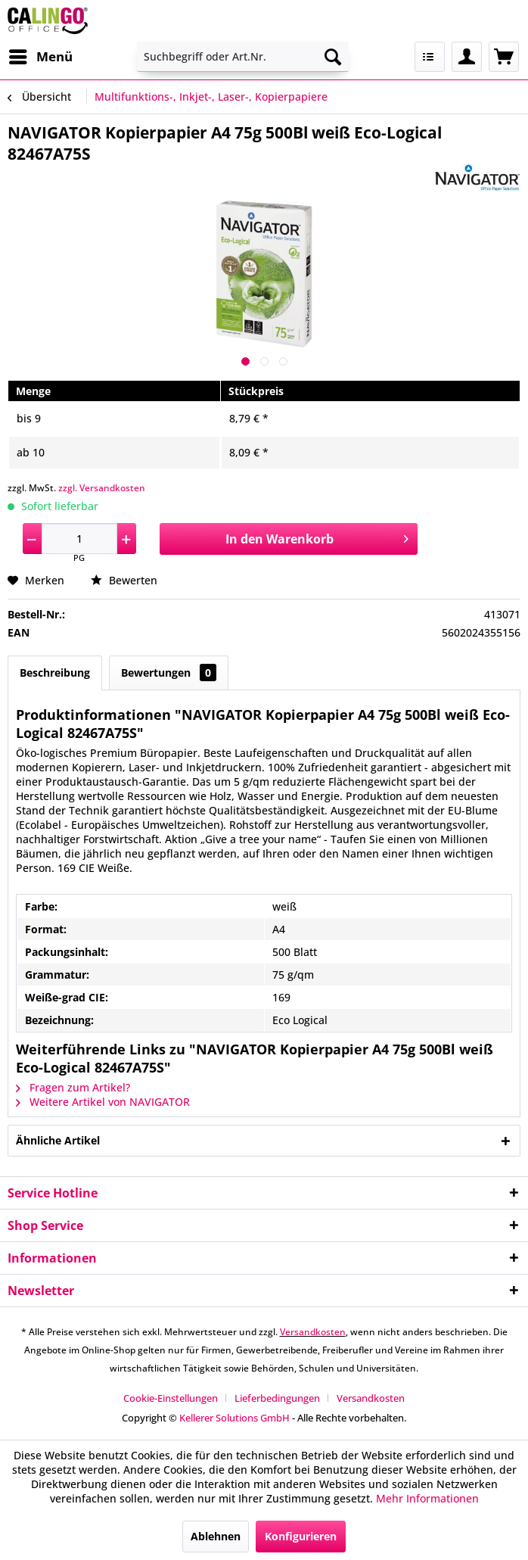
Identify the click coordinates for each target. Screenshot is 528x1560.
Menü (41, 55)
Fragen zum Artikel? (73, 1087)
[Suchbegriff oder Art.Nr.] (242, 57)
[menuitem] (40, 57)
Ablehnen (216, 1536)
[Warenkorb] (504, 57)
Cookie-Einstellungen (170, 1398)
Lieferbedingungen (277, 1398)
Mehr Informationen (427, 1498)
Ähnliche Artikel (58, 1140)
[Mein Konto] (467, 57)
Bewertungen (168, 672)
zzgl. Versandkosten (101, 487)
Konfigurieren (301, 1536)
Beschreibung (55, 672)
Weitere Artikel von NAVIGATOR (103, 1101)
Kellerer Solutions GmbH (234, 1418)
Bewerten (124, 580)
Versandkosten (313, 1331)
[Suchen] (333, 57)
